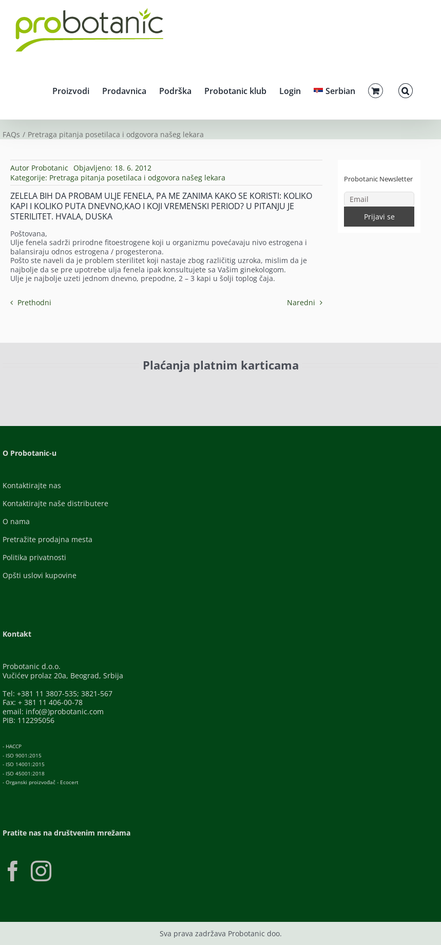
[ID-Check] (85, 391)
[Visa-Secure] (158, 388)
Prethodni (34, 302)
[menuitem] (334, 89)
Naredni (301, 302)
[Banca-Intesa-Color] (251, 388)
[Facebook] (13, 871)
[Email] (379, 199)
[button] (405, 89)
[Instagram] (41, 871)
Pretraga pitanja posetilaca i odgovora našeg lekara (137, 177)
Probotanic (49, 168)
